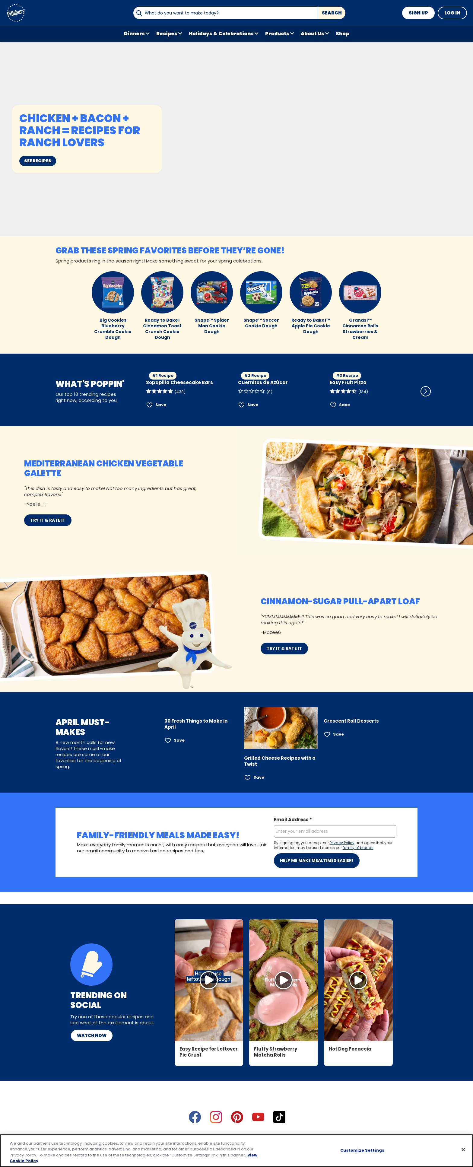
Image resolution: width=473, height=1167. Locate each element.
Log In (452, 13)
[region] (236, 1150)
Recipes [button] (166, 33)
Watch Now (91, 966)
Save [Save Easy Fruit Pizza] (344, 405)
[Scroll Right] (426, 391)
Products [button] (277, 33)
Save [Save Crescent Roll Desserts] (338, 734)
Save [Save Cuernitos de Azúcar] (252, 405)
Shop (342, 33)
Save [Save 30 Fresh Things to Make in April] (179, 740)
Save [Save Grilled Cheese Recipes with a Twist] (258, 777)
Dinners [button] (134, 33)
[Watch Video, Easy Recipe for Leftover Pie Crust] (209, 911)
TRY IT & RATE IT (47, 520)
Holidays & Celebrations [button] (221, 33)
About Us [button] (312, 33)
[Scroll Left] (138, 391)
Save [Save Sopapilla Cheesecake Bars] (160, 405)
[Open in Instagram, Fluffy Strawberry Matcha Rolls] (284, 911)
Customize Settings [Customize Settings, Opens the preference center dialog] (362, 1150)
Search (332, 13)
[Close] (463, 1149)
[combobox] (225, 13)
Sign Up (418, 13)
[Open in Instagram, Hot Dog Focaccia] (358, 911)
